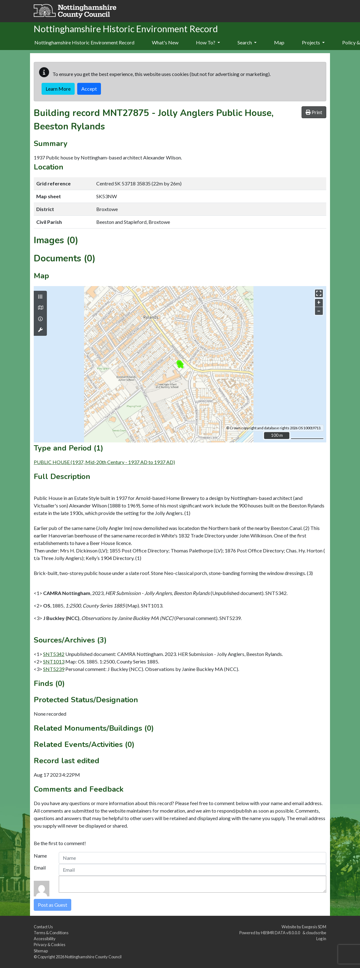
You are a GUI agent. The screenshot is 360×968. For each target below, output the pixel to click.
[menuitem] (165, 43)
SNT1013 (53, 661)
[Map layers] (40, 296)
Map (279, 42)
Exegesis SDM (314, 926)
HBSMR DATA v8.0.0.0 (281, 932)
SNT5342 (53, 654)
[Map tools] (40, 329)
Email (40, 867)
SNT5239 (53, 669)
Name (40, 856)
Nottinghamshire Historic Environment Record (84, 42)
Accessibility (45, 938)
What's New (165, 42)
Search (247, 42)
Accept (89, 89)
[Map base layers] (40, 307)
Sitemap (41, 950)
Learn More (58, 89)
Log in (321, 938)
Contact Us (43, 926)
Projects (313, 42)
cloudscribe (316, 932)
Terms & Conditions (51, 932)
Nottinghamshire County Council (93, 956)
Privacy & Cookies (49, 944)
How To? (208, 42)
